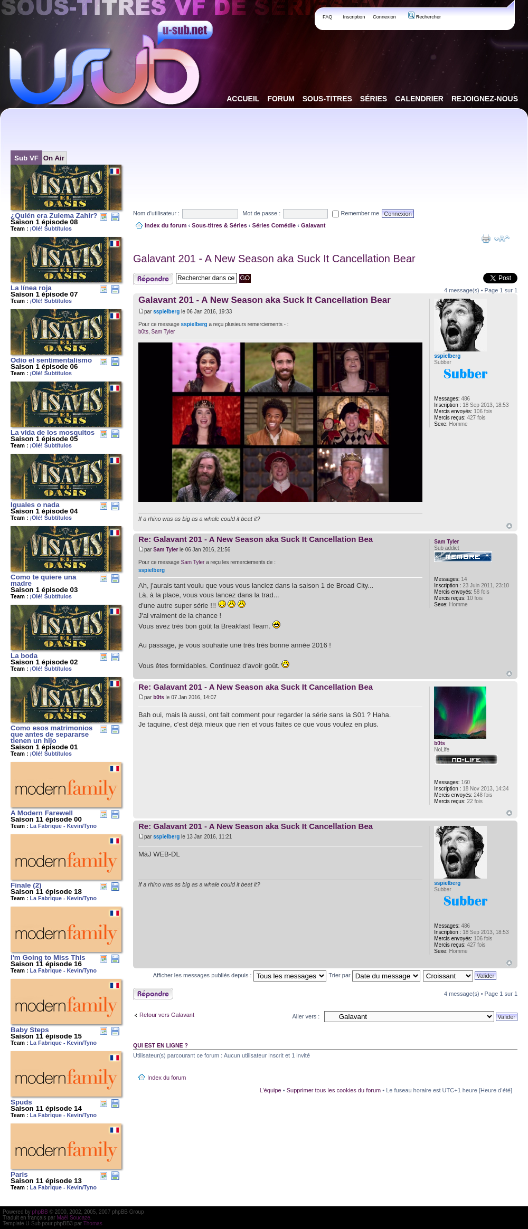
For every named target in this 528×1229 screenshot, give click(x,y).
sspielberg (166, 312)
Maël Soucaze (73, 1218)
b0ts (143, 332)
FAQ (327, 17)
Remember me (355, 213)
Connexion (384, 17)
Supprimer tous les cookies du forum (334, 1090)
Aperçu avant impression (486, 238)
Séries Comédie (274, 225)
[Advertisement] (165, 150)
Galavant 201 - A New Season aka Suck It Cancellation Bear (274, 258)
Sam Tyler (163, 332)
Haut (509, 526)
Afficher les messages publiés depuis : (239, 975)
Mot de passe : (261, 213)
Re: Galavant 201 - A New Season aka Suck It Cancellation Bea (255, 539)
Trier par (374, 975)
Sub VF (26, 158)
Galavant (313, 225)
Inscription (354, 17)
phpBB (40, 1212)
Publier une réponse (153, 278)
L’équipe (270, 1090)
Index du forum (165, 225)
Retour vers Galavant (166, 1015)
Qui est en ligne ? (160, 1045)
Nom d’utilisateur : (156, 213)
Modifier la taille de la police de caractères (502, 238)
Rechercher (424, 17)
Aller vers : (305, 1016)
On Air (53, 158)
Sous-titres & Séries (219, 225)
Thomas (92, 1223)
